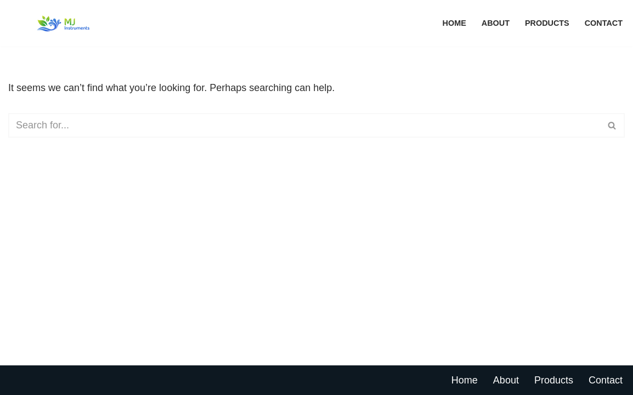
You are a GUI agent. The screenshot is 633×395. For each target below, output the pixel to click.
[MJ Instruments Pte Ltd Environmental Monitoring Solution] (63, 23)
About (496, 23)
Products (547, 23)
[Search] (304, 125)
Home (454, 23)
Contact (604, 23)
